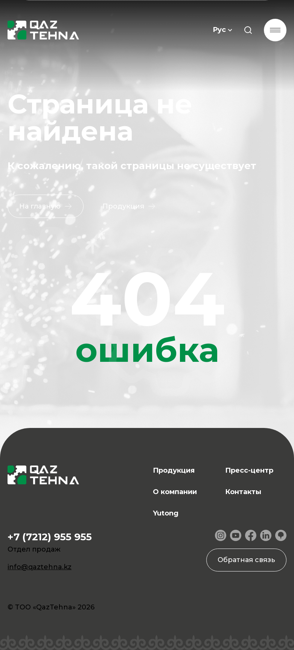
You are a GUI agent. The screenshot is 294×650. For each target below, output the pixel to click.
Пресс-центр (249, 470)
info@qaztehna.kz (40, 567)
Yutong (165, 513)
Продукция (174, 470)
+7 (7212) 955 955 (50, 537)
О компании (175, 492)
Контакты (243, 492)
